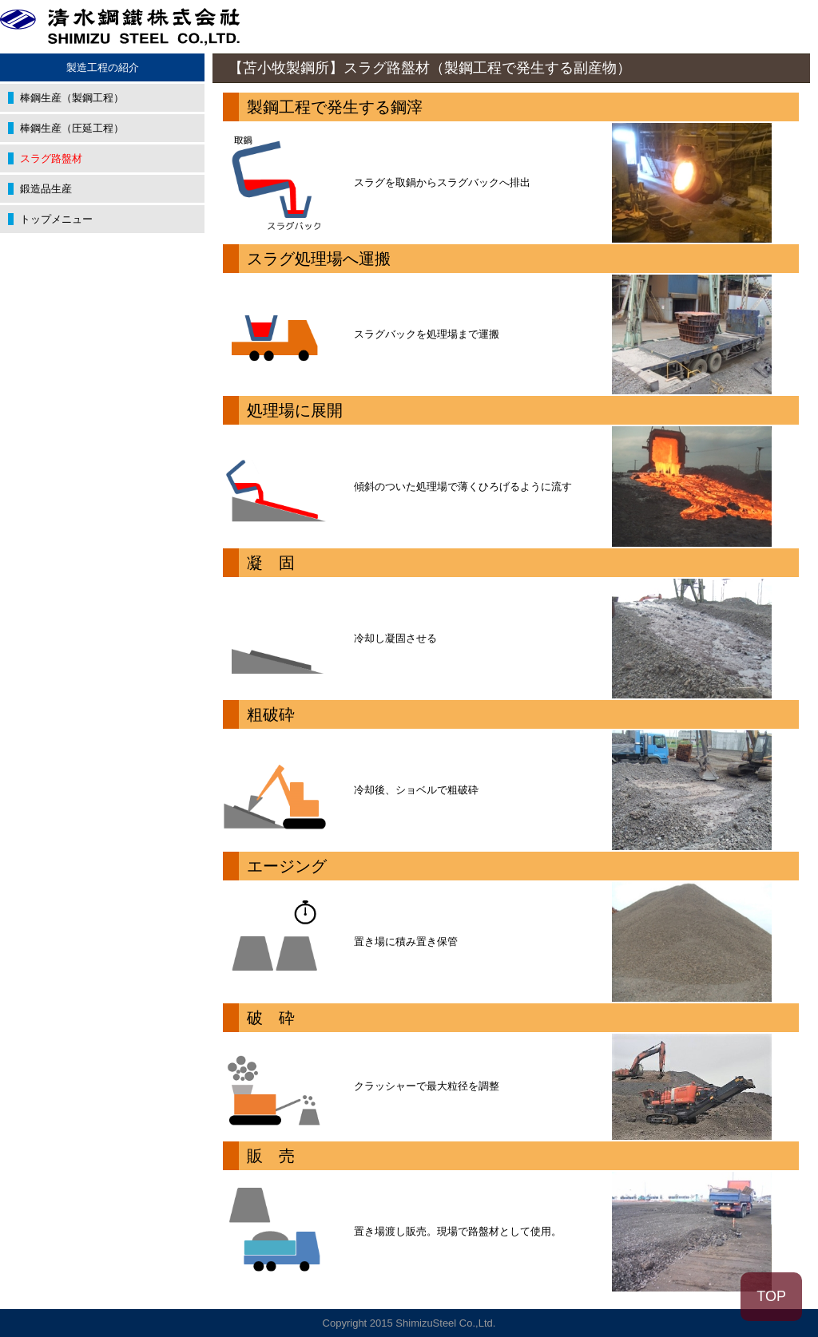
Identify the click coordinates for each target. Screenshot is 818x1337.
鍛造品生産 (46, 189)
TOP (771, 1296)
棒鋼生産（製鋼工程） (72, 98)
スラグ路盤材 (51, 158)
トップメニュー (56, 219)
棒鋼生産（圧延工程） (72, 128)
